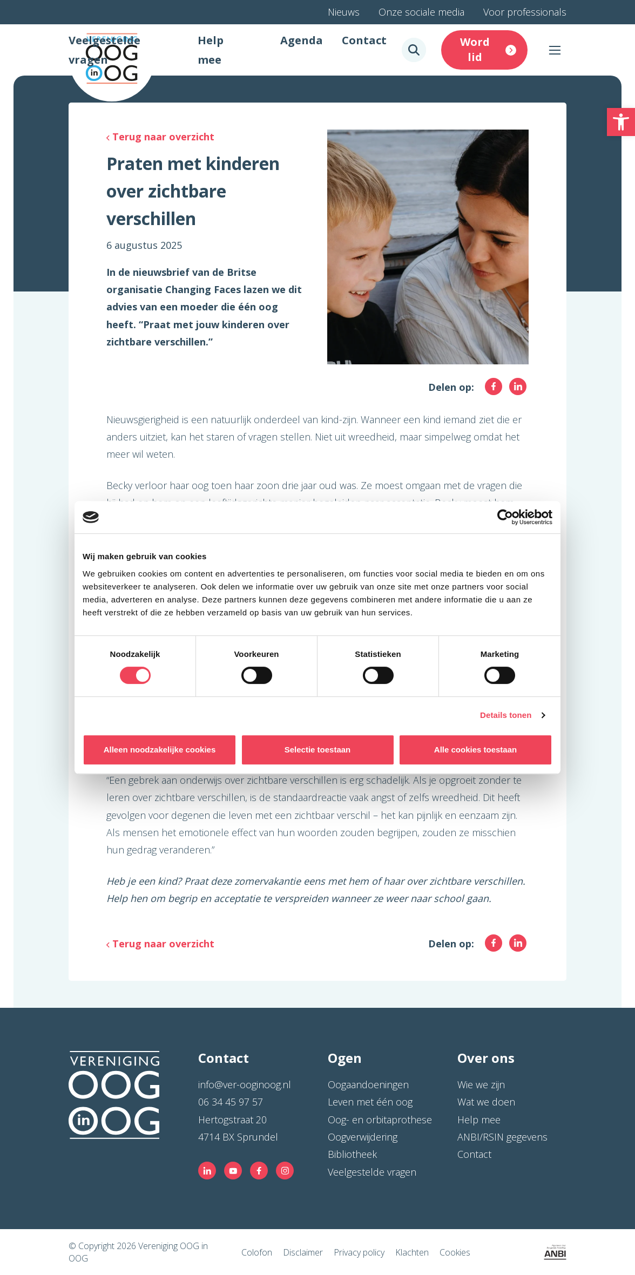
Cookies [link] (455, 1252)
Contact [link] (364, 40)
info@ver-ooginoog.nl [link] (244, 1084)
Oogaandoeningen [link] (368, 1084)
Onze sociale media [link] (421, 11)
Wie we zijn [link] (481, 1084)
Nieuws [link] (344, 11)
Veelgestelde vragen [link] (372, 1171)
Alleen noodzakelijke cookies (160, 749)
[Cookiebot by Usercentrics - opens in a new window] (505, 517)
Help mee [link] (479, 1119)
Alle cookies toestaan (475, 749)
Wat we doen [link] (486, 1101)
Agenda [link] (301, 40)
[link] (621, 122)
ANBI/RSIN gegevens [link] (502, 1136)
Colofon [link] (256, 1252)
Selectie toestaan (318, 749)
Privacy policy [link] (359, 1252)
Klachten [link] (412, 1252)
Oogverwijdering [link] (362, 1136)
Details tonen (505, 715)
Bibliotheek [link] (352, 1154)
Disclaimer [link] (303, 1252)
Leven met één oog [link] (370, 1101)
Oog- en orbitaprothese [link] (380, 1119)
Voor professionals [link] (524, 11)
